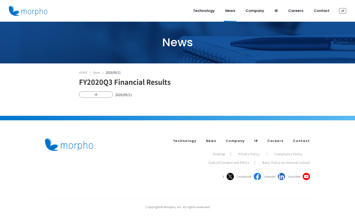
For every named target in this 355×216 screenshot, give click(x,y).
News (96, 72)
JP (342, 11)
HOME (83, 72)
